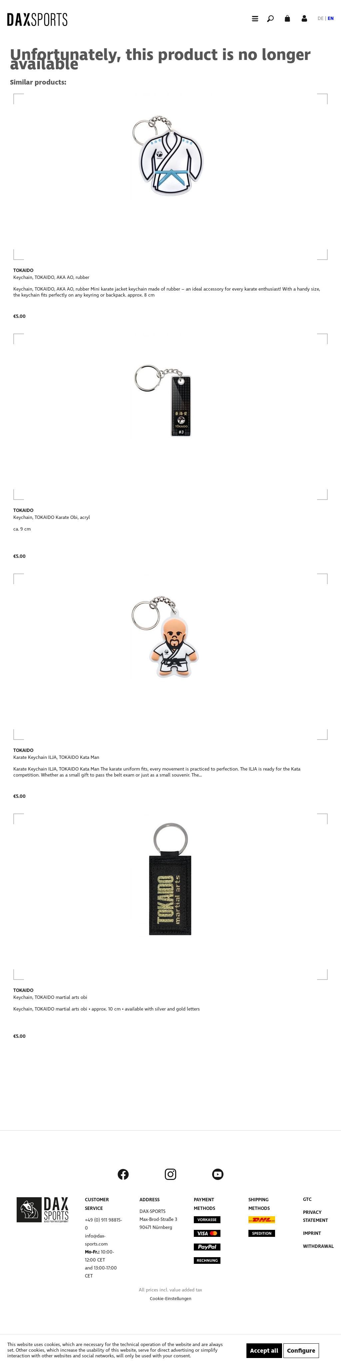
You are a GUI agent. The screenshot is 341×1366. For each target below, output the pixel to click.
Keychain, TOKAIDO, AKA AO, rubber (51, 277)
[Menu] (252, 18)
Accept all (264, 1350)
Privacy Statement (315, 1216)
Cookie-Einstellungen (170, 1298)
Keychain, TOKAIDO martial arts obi (50, 997)
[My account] (304, 18)
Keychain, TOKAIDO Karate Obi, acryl (51, 517)
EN (331, 18)
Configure (301, 1350)
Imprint (312, 1233)
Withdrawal (318, 1246)
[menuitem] (252, 18)
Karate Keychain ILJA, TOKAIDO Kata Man (56, 757)
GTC (307, 1199)
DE (321, 18)
